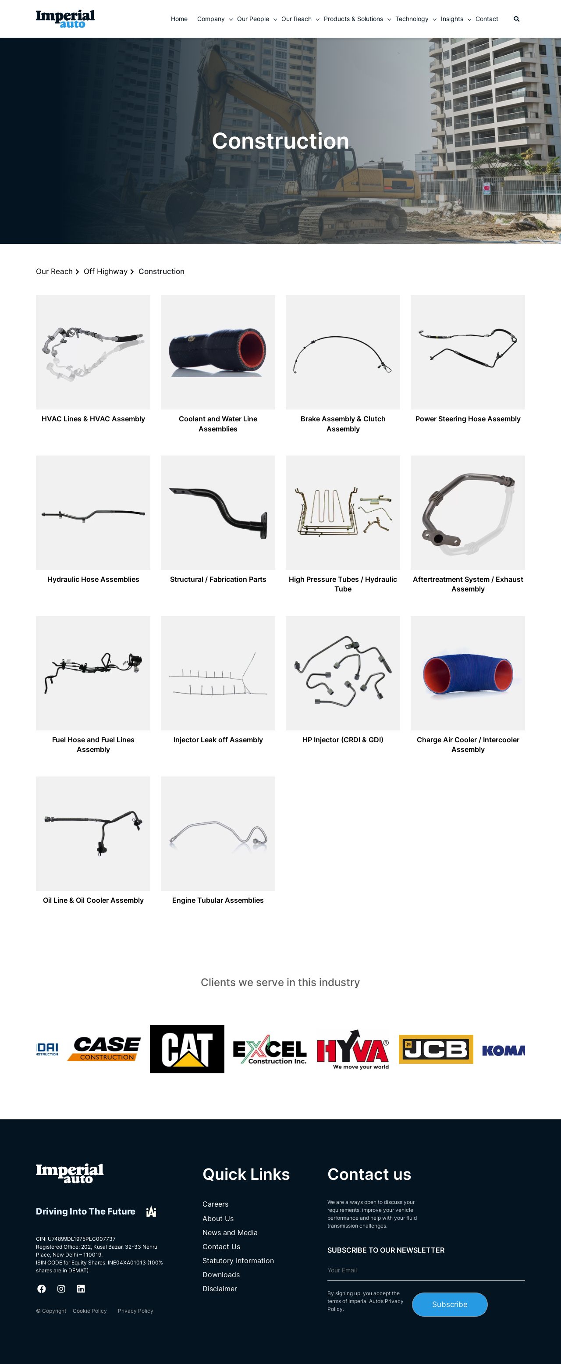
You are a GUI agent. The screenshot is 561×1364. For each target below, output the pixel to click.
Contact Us (221, 1246)
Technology (412, 18)
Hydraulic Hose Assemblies (93, 579)
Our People (253, 18)
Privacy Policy (135, 1310)
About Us (218, 1218)
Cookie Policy (90, 1310)
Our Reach (296, 18)
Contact (487, 18)
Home (179, 18)
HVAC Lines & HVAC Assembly (93, 418)
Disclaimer (219, 1288)
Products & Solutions (353, 18)
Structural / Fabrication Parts (218, 579)
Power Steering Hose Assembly (468, 418)
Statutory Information (238, 1260)
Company (211, 18)
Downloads (221, 1274)
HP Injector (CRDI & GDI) (342, 739)
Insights (452, 18)
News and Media (230, 1232)
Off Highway (106, 271)
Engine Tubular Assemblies (218, 900)
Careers (215, 1204)
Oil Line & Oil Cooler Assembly (93, 900)
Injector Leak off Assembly (218, 739)
